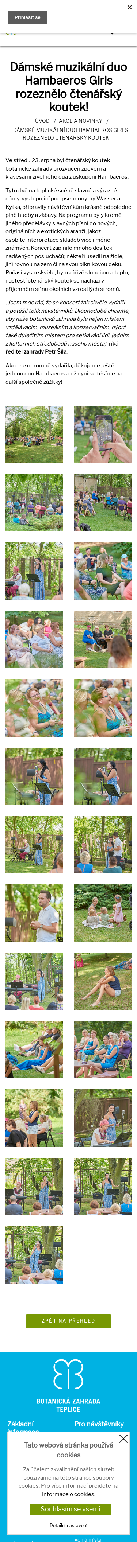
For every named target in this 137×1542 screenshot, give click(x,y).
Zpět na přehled (69, 1321)
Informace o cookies (68, 1494)
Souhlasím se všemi (70, 1509)
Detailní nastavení (68, 1525)
